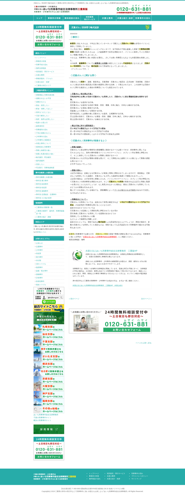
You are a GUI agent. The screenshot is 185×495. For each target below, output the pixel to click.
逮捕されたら (41, 102)
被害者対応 (40, 126)
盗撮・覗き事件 (42, 271)
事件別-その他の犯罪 (44, 198)
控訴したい (40, 164)
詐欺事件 (39, 278)
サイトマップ (136, 479)
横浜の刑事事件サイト (42, 420)
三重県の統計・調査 (43, 217)
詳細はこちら (41, 232)
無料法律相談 (41, 68)
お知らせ (39, 243)
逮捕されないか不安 (43, 98)
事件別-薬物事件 (42, 191)
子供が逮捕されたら (43, 133)
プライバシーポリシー (139, 476)
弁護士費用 (107, 18)
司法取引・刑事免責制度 (45, 168)
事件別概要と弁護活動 (44, 177)
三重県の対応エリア (43, 85)
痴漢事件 (39, 267)
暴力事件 (39, 257)
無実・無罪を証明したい (45, 119)
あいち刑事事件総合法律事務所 (46, 415)
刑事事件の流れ (142, 18)
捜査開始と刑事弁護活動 (45, 95)
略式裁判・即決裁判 (43, 157)
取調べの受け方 (42, 123)
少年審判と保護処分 (43, 140)
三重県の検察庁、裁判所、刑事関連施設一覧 (50, 212)
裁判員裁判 (40, 161)
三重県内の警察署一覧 (44, 207)
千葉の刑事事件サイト (42, 417)
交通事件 (39, 247)
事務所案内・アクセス (44, 78)
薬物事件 (39, 274)
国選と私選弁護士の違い (45, 154)
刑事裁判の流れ (42, 129)
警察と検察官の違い (43, 150)
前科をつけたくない (43, 112)
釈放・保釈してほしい (44, 109)
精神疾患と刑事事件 (43, 147)
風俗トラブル (41, 285)
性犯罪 (38, 253)
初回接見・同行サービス (89, 18)
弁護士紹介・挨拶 (125, 18)
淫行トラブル (41, 264)
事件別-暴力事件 (42, 181)
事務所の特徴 (54, 18)
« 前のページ (74, 299)
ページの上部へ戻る (143, 343)
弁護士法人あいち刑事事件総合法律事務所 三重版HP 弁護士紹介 (98, 285)
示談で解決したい (42, 116)
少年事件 (39, 250)
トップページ (39, 18)
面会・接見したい (42, 105)
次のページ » (146, 299)
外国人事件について (43, 143)
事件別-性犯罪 (41, 187)
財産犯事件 (40, 281)
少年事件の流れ (42, 136)
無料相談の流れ (72, 18)
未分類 (38, 260)
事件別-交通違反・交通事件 (46, 194)
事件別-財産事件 (42, 184)
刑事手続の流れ (42, 65)
